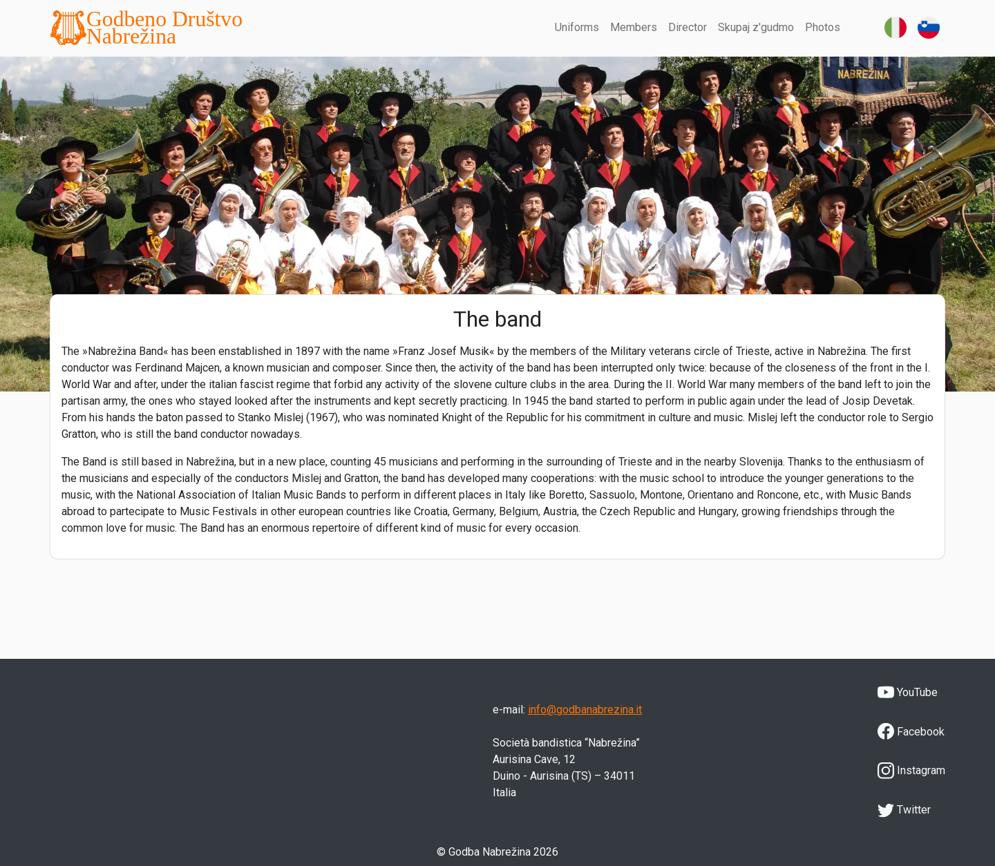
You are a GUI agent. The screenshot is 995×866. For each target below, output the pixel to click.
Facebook (911, 731)
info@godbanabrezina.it (585, 709)
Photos (822, 27)
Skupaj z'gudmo (756, 27)
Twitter (904, 810)
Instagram (911, 770)
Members (633, 27)
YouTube (908, 692)
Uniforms (577, 27)
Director (687, 27)
